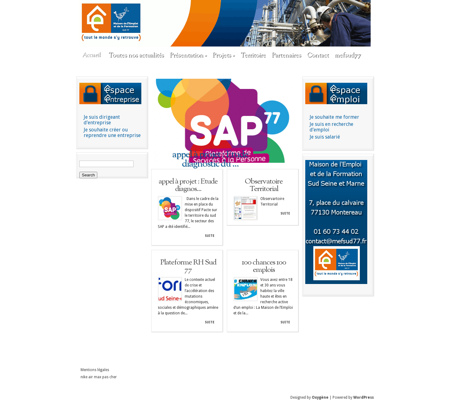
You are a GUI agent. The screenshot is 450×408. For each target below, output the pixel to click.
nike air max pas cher (99, 377)
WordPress (363, 397)
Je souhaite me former (334, 117)
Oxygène (320, 397)
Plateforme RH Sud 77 (188, 266)
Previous (157, 121)
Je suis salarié (325, 137)
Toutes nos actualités (136, 55)
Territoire (253, 55)
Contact (318, 55)
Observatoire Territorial (264, 185)
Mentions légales (95, 370)
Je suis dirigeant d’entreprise (102, 120)
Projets (224, 55)
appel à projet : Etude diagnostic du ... (210, 159)
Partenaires (286, 55)
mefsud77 (348, 55)
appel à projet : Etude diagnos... (188, 185)
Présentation (188, 55)
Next (292, 121)
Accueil (91, 55)
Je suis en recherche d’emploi (331, 127)
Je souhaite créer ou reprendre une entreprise (112, 132)
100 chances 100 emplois (264, 266)
